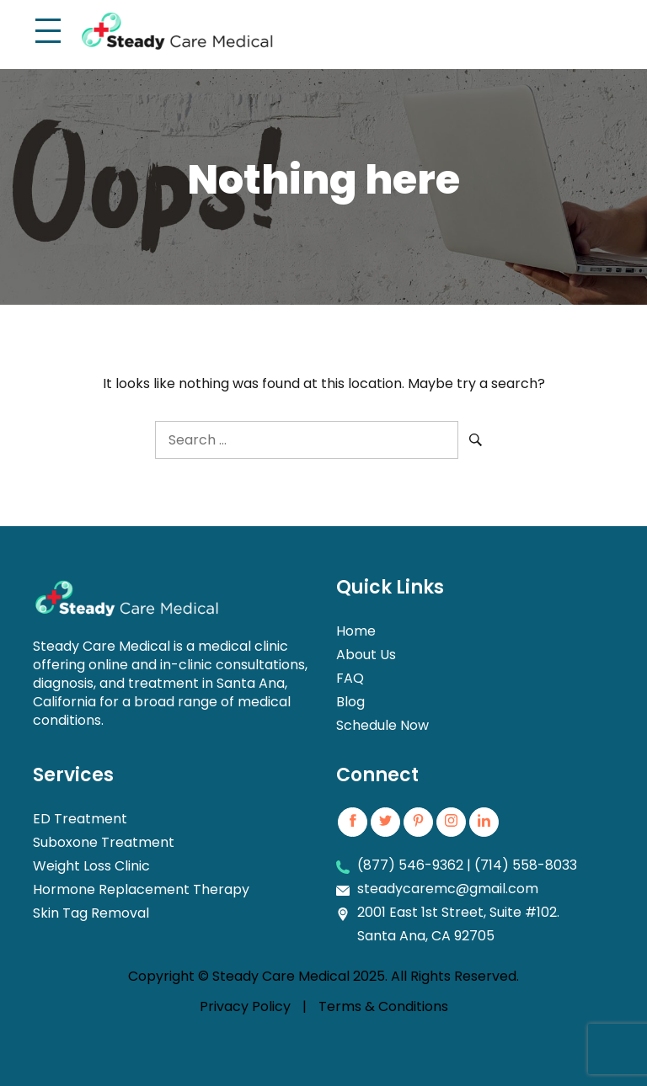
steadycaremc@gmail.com (447, 888)
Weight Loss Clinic (91, 866)
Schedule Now (382, 725)
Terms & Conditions (383, 1006)
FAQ (350, 678)
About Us (366, 654)
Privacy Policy (245, 1006)
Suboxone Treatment (103, 842)
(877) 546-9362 (410, 865)
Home (356, 631)
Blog (350, 701)
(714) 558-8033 (525, 865)
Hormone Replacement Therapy (141, 889)
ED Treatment (80, 818)
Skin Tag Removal (91, 913)
